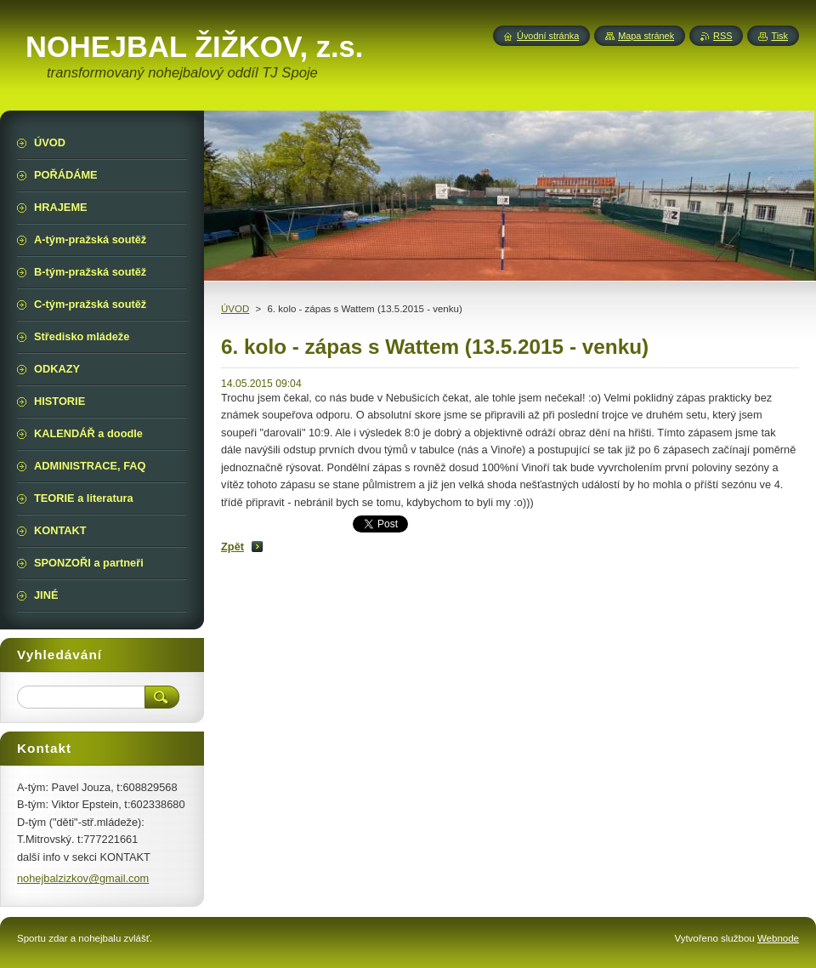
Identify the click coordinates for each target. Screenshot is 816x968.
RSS (722, 36)
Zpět (232, 546)
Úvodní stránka (548, 36)
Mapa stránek (646, 36)
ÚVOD (235, 309)
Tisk (779, 36)
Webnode (778, 938)
